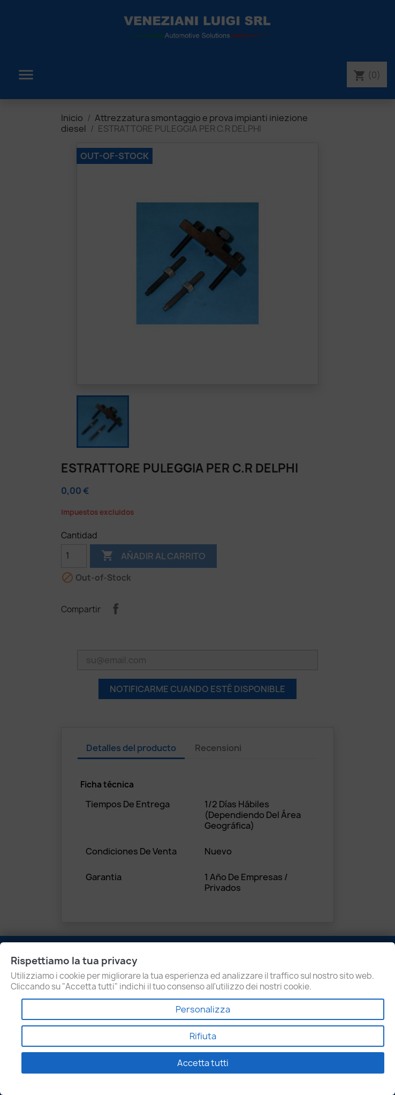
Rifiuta (202, 1036)
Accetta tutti (203, 1063)
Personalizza (203, 1009)
